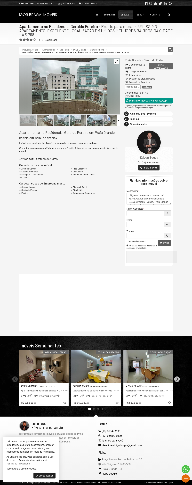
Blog (140, 14)
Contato (156, 14)
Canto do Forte (153, 60)
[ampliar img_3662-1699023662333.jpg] (63, 86)
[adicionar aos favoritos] (65, 403)
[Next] (177, 379)
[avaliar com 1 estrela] (20, 39)
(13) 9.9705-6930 (68, 4)
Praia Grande (133, 60)
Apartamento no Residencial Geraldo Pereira (58, 26)
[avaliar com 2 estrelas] (24, 39)
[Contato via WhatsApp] (186, 469)
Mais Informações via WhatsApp (146, 100)
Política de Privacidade (111, 483)
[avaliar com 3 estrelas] (27, 39)
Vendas (126, 14)
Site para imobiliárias (152, 483)
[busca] (169, 14)
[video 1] (96, 302)
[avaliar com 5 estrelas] (34, 39)
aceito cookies (44, 475)
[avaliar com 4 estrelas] (31, 39)
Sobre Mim (109, 14)
